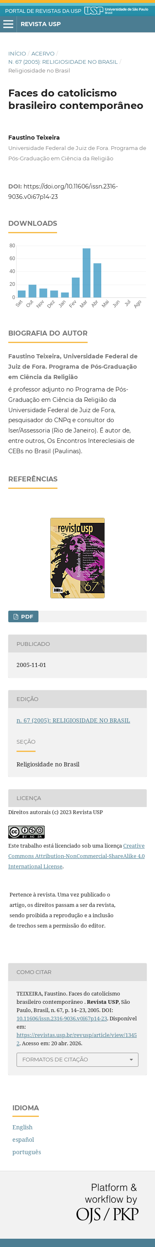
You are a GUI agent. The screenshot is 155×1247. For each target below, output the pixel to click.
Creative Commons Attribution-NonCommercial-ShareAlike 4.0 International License (76, 856)
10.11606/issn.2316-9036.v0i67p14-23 (62, 1018)
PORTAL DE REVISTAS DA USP (43, 11)
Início (17, 53)
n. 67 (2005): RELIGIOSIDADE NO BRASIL (63, 61)
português (26, 1152)
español (23, 1139)
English (22, 1127)
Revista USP (41, 24)
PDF (26, 616)
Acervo (43, 53)
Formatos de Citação (55, 1059)
